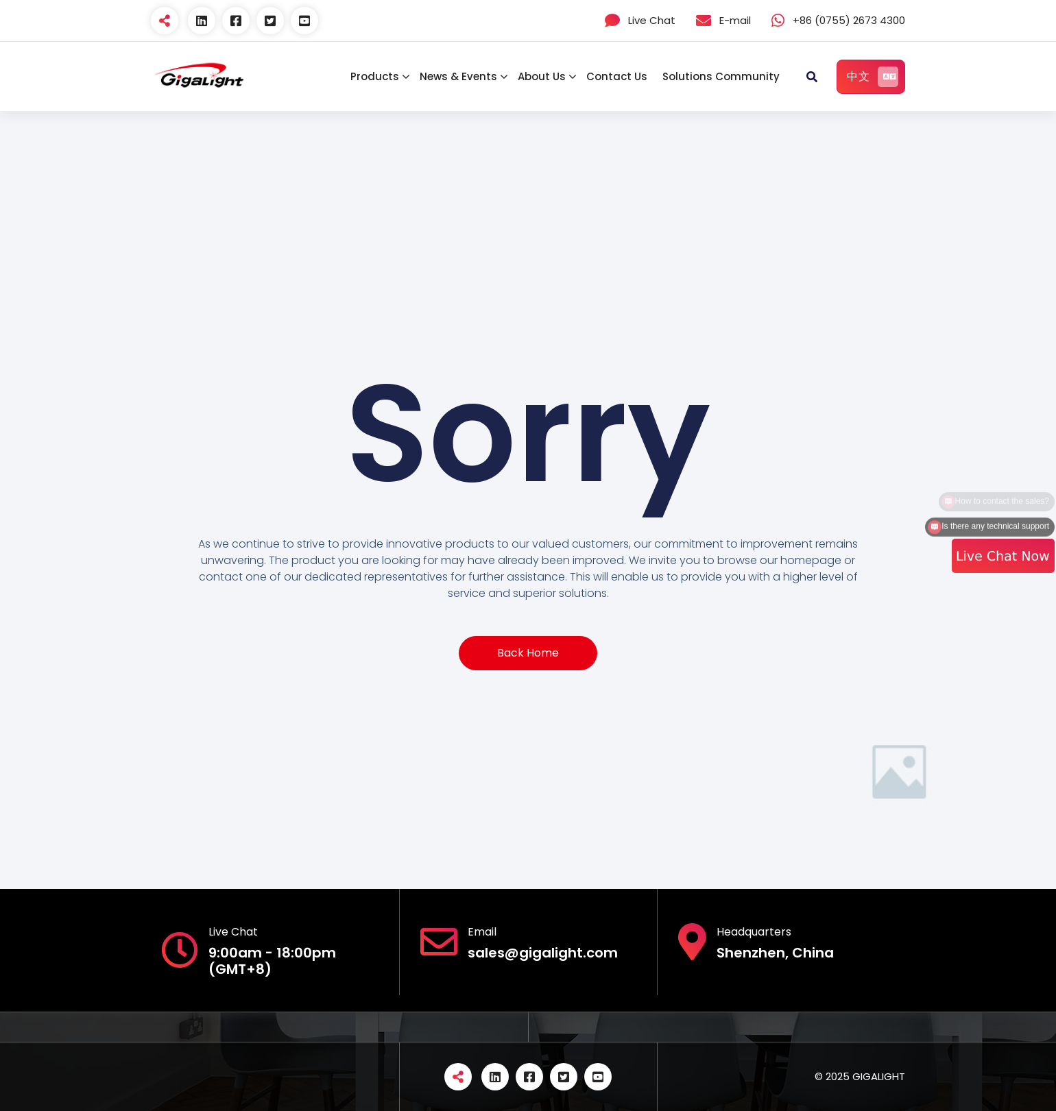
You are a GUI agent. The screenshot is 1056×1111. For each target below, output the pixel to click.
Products (374, 76)
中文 (872, 76)
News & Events (458, 76)
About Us (542, 76)
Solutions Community (721, 76)
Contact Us (616, 76)
